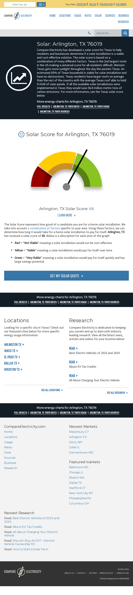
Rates (88, 16)
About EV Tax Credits (92, 497)
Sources (110, 16)
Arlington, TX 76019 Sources (54, 111)
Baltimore (121, 4)
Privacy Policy (106, 550)
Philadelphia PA (15, 519)
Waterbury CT (79, 436)
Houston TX (12, 369)
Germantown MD (81, 456)
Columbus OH (14, 524)
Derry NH (75, 446)
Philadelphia (106, 4)
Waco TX (9, 351)
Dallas (92, 4)
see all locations (50, 396)
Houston (81, 4)
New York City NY (16, 514)
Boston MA (11, 498)
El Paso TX (10, 357)
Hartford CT (12, 509)
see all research (116, 396)
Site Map (93, 550)
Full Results (43, 106)
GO (40, 4)
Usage (77, 16)
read (72, 348)
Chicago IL (11, 493)
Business (123, 16)
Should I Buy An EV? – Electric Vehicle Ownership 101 (94, 512)
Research (123, 22)
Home (53, 16)
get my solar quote (64, 275)
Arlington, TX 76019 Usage (96, 106)
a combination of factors (44, 228)
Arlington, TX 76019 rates (66, 106)
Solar (98, 16)
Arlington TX (12, 344)
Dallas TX (10, 363)
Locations (65, 16)
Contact (81, 550)
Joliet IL (74, 451)
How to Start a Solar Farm (95, 519)
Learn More (65, 215)
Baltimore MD (13, 488)
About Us (69, 550)
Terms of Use (122, 550)
